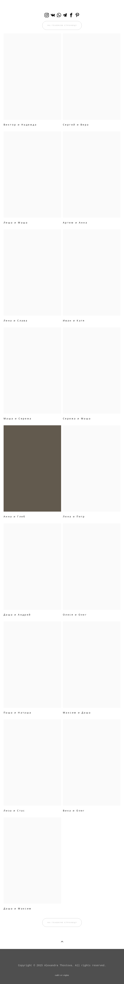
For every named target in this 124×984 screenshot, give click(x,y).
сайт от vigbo (62, 975)
